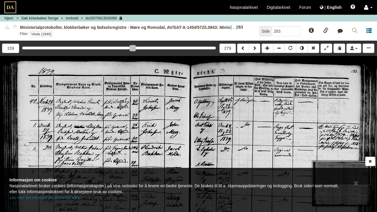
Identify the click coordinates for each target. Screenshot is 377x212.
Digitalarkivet (278, 7)
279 (227, 48)
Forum (305, 7)
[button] (368, 7)
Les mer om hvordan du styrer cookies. (45, 197)
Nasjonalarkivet (244, 7)
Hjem (8, 18)
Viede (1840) (41, 34)
